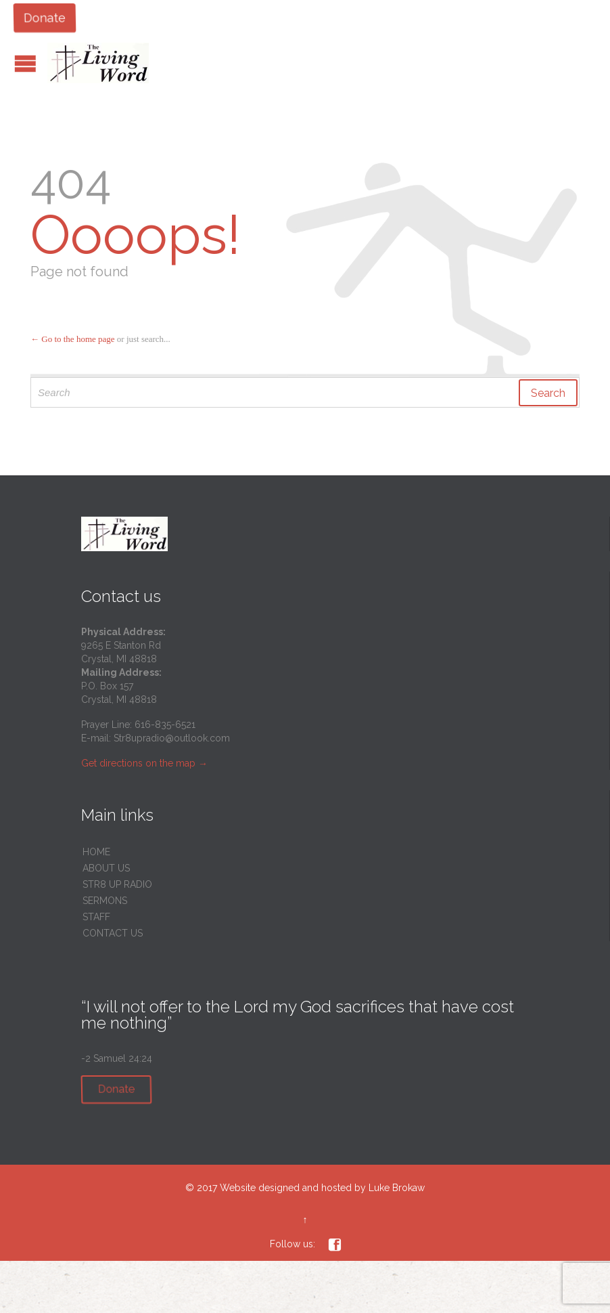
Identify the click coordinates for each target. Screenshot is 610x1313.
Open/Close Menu (25, 63)
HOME (96, 851)
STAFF (96, 916)
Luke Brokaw (397, 1187)
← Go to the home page (72, 339)
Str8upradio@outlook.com (172, 738)
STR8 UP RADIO (117, 884)
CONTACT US (113, 933)
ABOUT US (106, 868)
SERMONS (105, 900)
